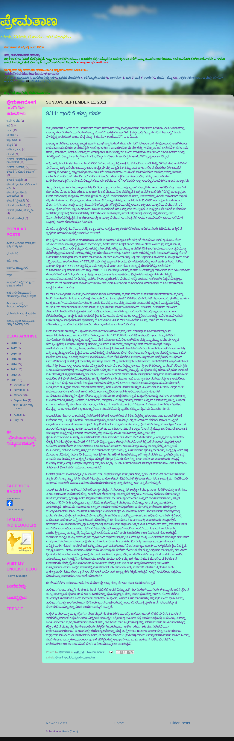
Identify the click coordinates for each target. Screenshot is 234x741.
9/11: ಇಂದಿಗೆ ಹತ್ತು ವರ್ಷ (73, 113)
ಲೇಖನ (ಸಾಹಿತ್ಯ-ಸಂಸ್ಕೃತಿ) (20, 210)
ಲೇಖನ (10, 154)
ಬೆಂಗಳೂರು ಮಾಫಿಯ (43, 81)
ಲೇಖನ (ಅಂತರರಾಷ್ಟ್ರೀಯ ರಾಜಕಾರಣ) (75, 657)
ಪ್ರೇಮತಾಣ (28, 21)
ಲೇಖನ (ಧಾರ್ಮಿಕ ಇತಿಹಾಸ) (21, 171)
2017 (14, 348)
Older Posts (180, 723)
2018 (14, 343)
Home (119, 723)
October (19, 395)
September (21, 400)
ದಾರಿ (128, 77)
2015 (14, 358)
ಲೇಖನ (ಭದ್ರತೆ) (15, 179)
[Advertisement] (118, 691)
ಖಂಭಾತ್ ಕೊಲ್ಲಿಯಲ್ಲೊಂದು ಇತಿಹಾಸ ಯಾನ (21, 284)
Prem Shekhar (13, 499)
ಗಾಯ (147, 77)
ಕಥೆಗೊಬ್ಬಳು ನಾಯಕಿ (94, 77)
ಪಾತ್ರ (137, 77)
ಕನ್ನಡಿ (10, 77)
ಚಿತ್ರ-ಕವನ (12, 139)
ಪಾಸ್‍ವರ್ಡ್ (116, 77)
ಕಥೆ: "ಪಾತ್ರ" (13, 260)
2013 (14, 369)
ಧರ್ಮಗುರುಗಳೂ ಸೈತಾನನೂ (21, 313)
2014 (14, 364)
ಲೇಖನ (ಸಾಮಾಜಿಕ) (17, 205)
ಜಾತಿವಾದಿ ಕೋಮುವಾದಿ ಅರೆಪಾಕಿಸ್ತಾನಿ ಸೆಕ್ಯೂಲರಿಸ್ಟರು (21, 294)
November (20, 389)
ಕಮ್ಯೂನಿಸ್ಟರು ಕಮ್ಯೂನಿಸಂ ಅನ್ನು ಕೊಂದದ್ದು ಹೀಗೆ (21, 322)
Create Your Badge (15, 509)
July (17, 420)
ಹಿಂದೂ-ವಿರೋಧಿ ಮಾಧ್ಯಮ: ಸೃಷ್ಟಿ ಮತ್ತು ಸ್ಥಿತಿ (21, 244)
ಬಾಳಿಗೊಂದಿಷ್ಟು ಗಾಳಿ (43, 77)
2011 (14, 380)
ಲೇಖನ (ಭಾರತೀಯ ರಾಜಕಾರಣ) (17, 194)
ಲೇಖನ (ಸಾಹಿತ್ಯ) (15, 218)
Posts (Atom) (70, 731)
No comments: (96, 652)
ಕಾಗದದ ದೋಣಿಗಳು (69, 77)
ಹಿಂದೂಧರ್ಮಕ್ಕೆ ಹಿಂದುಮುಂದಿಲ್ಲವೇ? (17, 305)
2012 (14, 374)
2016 (14, 353)
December (20, 384)
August (18, 414)
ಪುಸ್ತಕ (10, 144)
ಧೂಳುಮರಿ (23, 77)
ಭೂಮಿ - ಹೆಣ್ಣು (164, 77)
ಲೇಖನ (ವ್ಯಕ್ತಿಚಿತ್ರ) (16, 200)
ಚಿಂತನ (10, 135)
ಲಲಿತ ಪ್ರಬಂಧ (14, 149)
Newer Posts (56, 723)
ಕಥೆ (8, 125)
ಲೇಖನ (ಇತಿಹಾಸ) (16, 166)
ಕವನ (9, 130)
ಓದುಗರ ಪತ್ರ (13, 120)
